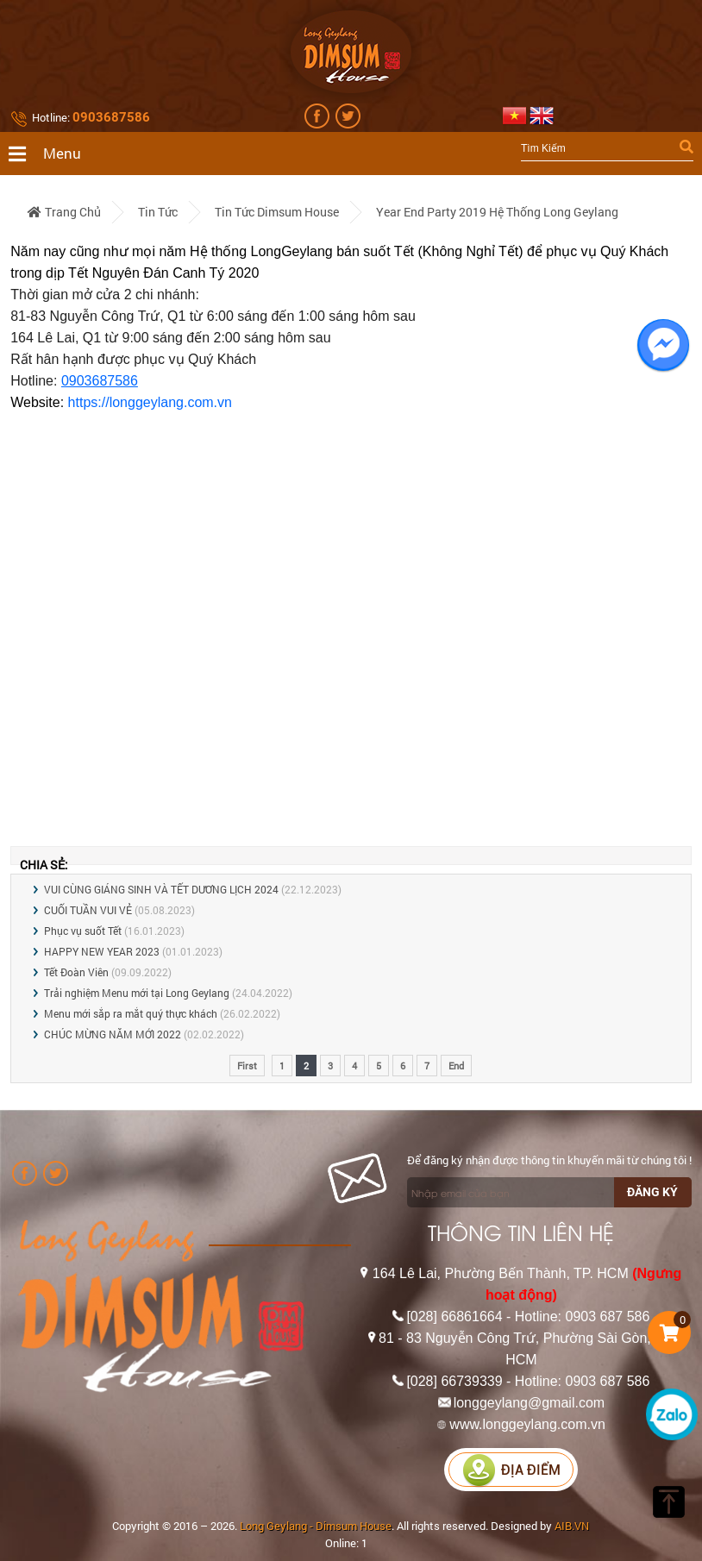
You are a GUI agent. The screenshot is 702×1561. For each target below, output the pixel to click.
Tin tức (158, 212)
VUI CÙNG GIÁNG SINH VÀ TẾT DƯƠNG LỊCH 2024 (161, 889)
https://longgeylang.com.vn (150, 402)
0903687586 (99, 380)
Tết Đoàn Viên (76, 972)
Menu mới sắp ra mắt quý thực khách (130, 1013)
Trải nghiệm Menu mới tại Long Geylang (136, 993)
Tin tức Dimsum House (277, 212)
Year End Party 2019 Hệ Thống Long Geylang (497, 212)
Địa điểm (511, 1470)
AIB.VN (572, 1525)
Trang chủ (64, 212)
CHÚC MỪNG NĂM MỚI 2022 (112, 1034)
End (456, 1065)
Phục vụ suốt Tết (83, 930)
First (247, 1065)
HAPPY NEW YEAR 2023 (102, 951)
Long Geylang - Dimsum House (316, 1525)
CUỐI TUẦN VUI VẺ (88, 910)
